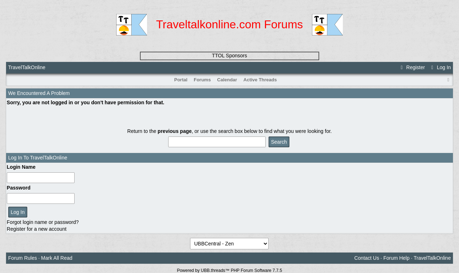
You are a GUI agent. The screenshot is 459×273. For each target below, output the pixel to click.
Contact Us (366, 258)
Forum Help (396, 258)
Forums (202, 79)
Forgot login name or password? (43, 222)
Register (411, 67)
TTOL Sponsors (229, 55)
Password (18, 188)
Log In (440, 67)
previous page (175, 131)
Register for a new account (37, 229)
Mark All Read (56, 258)
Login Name (21, 167)
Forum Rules (22, 258)
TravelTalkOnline (27, 67)
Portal (181, 79)
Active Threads (260, 79)
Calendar (227, 79)
